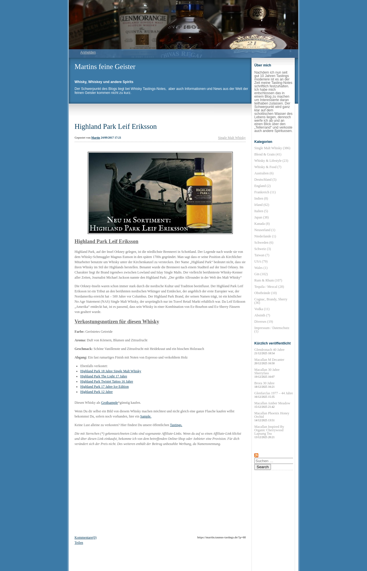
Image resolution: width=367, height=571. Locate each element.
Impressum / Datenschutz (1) (271, 329)
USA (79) (261, 261)
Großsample (109, 403)
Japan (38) (261, 217)
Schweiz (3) (262, 249)
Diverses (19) (263, 322)
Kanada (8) (262, 224)
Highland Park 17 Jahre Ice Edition (104, 387)
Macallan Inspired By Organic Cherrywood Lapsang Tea (269, 432)
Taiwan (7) (261, 255)
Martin (95, 137)
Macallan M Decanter (269, 361)
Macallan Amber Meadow (272, 404)
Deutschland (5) (265, 180)
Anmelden (88, 52)
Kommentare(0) (86, 537)
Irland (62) (261, 205)
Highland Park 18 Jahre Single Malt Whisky (110, 371)
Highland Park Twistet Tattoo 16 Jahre (106, 381)
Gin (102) (261, 274)
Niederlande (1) (265, 236)
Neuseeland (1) (264, 230)
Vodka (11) (262, 309)
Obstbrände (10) (265, 293)
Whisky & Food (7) (267, 167)
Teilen (79, 543)
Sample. (145, 416)
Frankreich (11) (265, 192)
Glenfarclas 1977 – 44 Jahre (273, 394)
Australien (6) (264, 173)
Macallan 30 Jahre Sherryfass (267, 373)
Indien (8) (261, 198)
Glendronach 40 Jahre (269, 351)
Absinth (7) (262, 315)
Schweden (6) (263, 243)
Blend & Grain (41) (267, 154)
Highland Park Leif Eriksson (116, 126)
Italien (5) (261, 211)
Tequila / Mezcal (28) (269, 287)
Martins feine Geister (105, 66)
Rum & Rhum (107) (268, 280)
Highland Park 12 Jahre (96, 392)
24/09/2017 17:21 (111, 137)
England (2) (262, 186)
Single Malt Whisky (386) (272, 148)
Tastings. (176, 425)
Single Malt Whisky (232, 138)
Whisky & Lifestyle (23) (271, 161)
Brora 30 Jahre (264, 384)
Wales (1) (261, 268)
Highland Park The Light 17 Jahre (103, 376)
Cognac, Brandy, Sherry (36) (270, 301)
